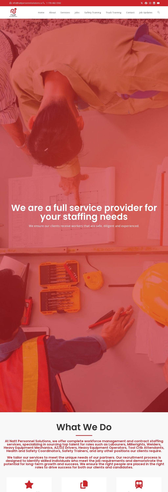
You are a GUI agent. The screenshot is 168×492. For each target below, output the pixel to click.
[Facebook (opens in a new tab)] (146, 3)
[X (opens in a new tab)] (142, 3)
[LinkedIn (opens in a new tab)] (154, 3)
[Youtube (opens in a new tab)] (158, 3)
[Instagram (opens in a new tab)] (150, 3)
